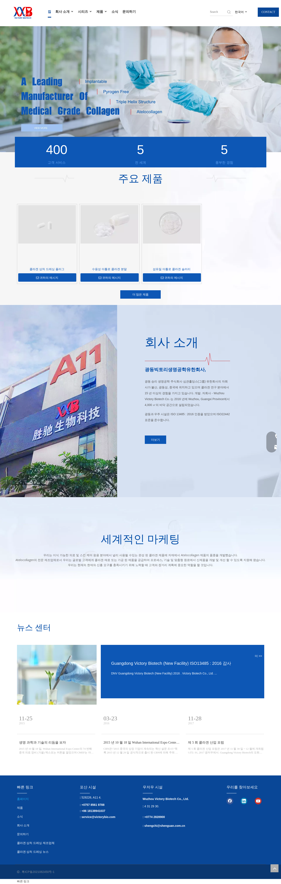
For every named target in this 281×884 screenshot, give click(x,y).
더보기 (155, 439)
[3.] (209, 359)
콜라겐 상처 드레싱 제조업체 (36, 843)
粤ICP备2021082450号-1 (38, 872)
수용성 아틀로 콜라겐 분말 (109, 269)
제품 (101, 11)
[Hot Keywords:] (229, 12)
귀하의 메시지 (47, 277)
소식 (114, 11)
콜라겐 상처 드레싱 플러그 (47, 269)
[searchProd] (218, 12)
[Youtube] (258, 801)
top (274, 868)
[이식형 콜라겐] (57, 675)
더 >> (258, 656)
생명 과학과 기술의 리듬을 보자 (42, 742)
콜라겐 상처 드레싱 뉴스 (33, 851)
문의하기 (129, 11)
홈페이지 (23, 799)
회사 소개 (64, 11)
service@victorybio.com (98, 817)
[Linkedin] (244, 801)
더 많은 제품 (140, 294)
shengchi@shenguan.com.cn (164, 825)
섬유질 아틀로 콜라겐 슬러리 (171, 269)
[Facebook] (230, 801)
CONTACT (268, 12)
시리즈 (85, 11)
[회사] (84, 401)
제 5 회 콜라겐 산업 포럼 (206, 742)
